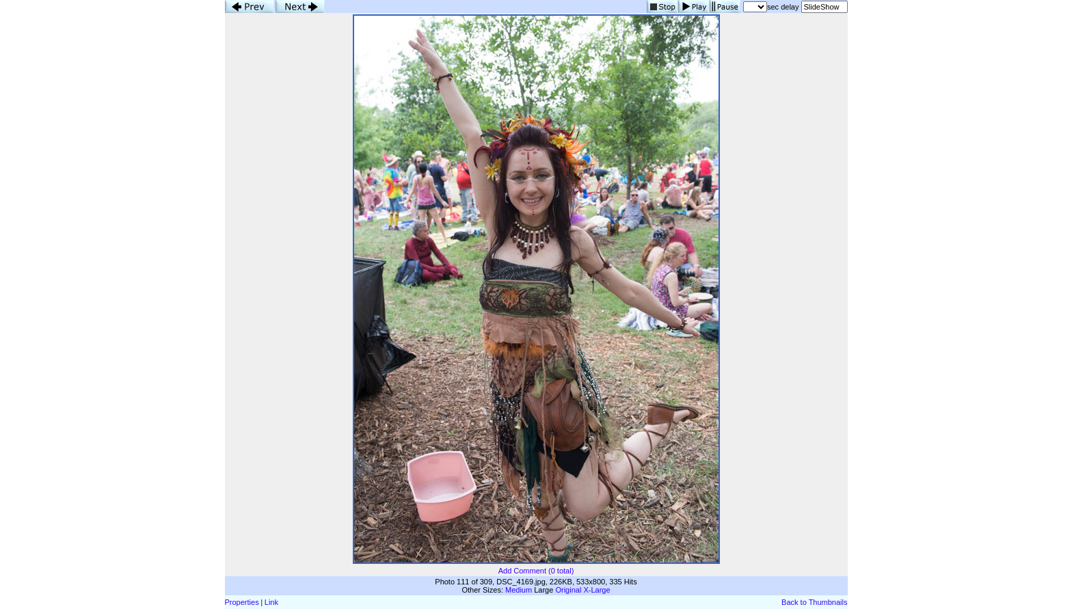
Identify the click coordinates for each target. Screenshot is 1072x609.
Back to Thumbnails (814, 602)
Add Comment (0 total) (536, 571)
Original (568, 590)
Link (271, 602)
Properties (242, 602)
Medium (518, 590)
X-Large (596, 590)
